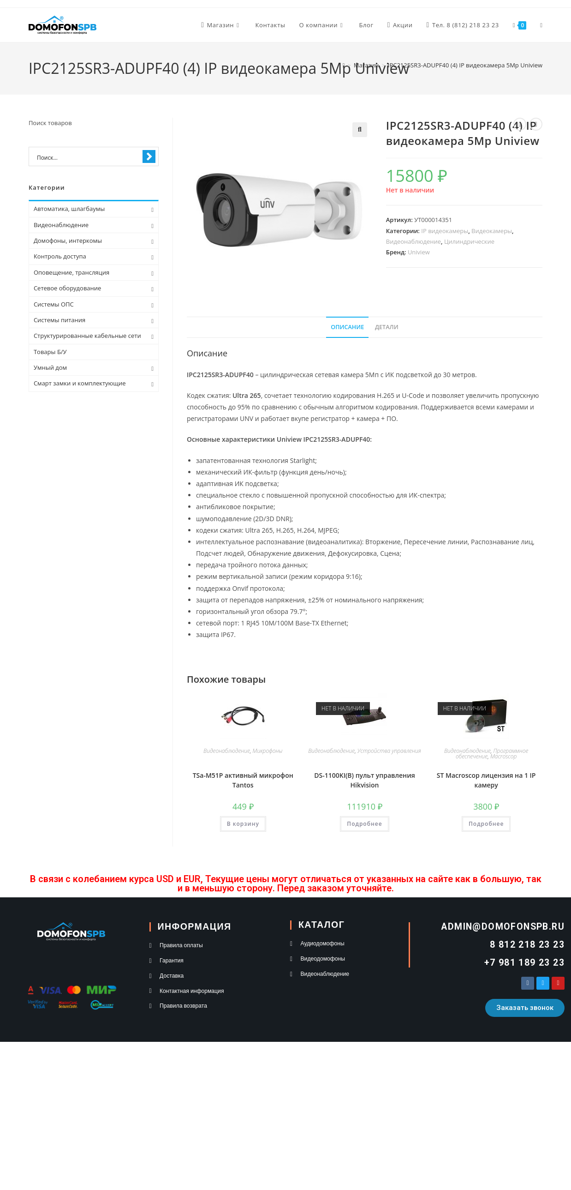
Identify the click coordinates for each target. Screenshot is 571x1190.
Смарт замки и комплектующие (80, 383)
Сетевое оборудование (67, 288)
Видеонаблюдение (413, 241)
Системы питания (59, 320)
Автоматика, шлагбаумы (69, 208)
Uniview (419, 252)
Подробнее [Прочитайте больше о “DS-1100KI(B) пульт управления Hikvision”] (364, 824)
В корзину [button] (243, 824)
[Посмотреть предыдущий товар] (519, 124)
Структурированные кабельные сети (87, 335)
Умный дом (50, 367)
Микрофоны (268, 751)
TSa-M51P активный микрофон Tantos (243, 780)
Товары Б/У (50, 352)
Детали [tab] (387, 327)
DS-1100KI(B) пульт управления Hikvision (364, 780)
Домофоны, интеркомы (68, 240)
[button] (359, 129)
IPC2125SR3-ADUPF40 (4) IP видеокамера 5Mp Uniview (465, 65)
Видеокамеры (491, 231)
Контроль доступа (60, 256)
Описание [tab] (347, 327)
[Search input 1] (87, 157)
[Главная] (344, 65)
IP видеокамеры (444, 231)
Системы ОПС (54, 304)
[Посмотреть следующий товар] (535, 124)
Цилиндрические (469, 241)
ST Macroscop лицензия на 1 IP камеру (486, 780)
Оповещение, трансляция (71, 272)
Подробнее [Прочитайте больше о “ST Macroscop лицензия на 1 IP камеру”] (486, 824)
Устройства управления (389, 751)
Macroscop (503, 756)
